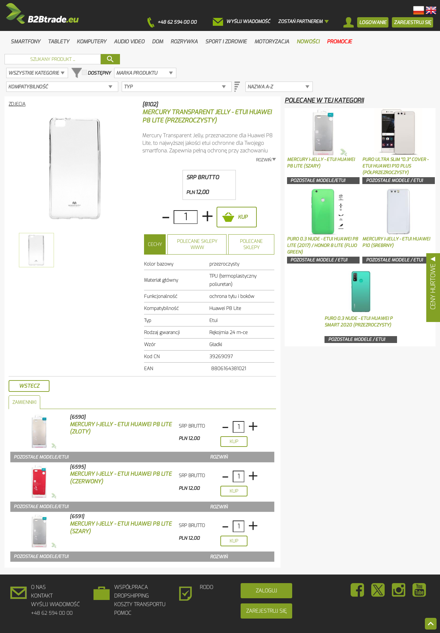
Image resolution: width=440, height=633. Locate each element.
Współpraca (131, 587)
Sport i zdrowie (226, 41)
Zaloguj (266, 590)
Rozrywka (184, 41)
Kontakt (42, 595)
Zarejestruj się (266, 611)
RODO (206, 587)
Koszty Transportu (139, 604)
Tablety (58, 41)
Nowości (308, 41)
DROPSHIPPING (131, 595)
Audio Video (129, 41)
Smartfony (25, 41)
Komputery (91, 41)
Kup (243, 217)
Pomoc (122, 613)
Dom (157, 41)
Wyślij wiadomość (55, 604)
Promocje (339, 41)
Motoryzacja (271, 41)
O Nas (38, 587)
